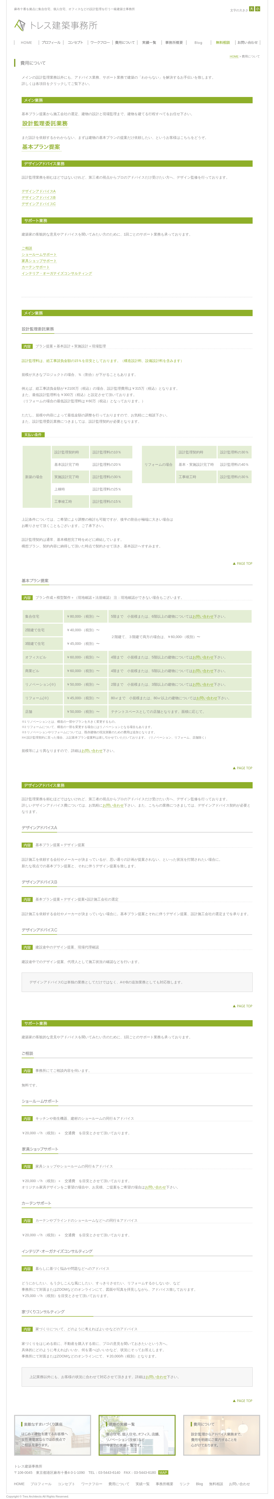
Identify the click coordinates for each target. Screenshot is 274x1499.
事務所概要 (174, 42)
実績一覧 (149, 42)
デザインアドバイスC (39, 204)
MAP (163, 1473)
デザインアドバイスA (39, 191)
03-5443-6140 (109, 1473)
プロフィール (50, 42)
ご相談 (27, 248)
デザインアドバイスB (39, 197)
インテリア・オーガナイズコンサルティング (57, 273)
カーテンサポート (36, 267)
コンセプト (75, 42)
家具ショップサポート (39, 261)
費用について (124, 42)
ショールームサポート (39, 254)
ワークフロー (100, 42)
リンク (184, 1484)
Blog (198, 42)
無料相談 (223, 42)
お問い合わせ (248, 42)
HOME (26, 42)
